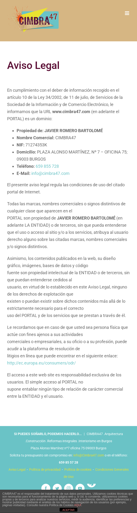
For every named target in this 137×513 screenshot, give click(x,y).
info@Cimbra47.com (88, 455)
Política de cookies (77, 469)
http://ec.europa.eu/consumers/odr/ (41, 362)
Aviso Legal (17, 469)
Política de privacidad (45, 469)
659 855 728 (47, 166)
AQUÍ (77, 505)
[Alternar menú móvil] (127, 13)
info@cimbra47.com (50, 173)
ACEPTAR (68, 509)
